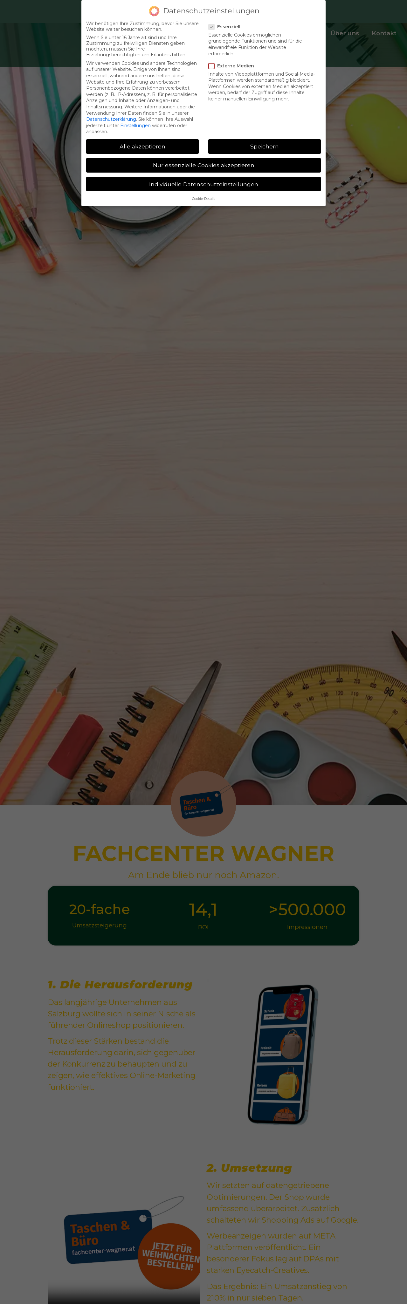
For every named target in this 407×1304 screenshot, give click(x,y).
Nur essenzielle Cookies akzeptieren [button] (203, 165)
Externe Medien (233, 66)
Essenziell (226, 27)
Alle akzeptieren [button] (142, 146)
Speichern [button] (264, 146)
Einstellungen (135, 125)
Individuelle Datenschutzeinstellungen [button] (203, 184)
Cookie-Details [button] (203, 199)
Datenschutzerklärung (111, 119)
